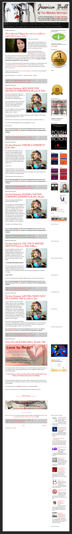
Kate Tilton (11, 188)
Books (17, 23)
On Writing (24, 335)
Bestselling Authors (12, 422)
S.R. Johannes (20, 375)
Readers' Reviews (34, 23)
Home (5, 23)
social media (15, 188)
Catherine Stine (11, 335)
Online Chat (22, 422)
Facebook (19, 64)
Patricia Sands (30, 374)
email (13, 67)
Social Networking (21, 188)
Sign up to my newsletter (10, 415)
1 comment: (29, 235)
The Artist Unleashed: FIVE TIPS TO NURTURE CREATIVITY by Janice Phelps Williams (24, 244)
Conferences (11, 237)
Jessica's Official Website (21, 26)
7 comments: (29, 333)
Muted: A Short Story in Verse (27, 417)
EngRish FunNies (61, 458)
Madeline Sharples (16, 237)
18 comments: (29, 80)
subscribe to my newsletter (11, 66)
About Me (11, 23)
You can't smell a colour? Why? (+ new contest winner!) (62, 469)
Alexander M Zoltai (12, 138)
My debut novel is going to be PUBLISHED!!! (61, 502)
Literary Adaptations (18, 335)
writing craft (32, 138)
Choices (20, 209)
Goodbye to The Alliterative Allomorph (16, 82)
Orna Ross (23, 374)
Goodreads (18, 422)
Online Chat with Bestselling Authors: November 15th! (25, 342)
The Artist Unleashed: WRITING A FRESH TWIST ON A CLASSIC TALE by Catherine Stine (25, 297)
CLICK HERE (54, 46)
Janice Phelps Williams (17, 289)
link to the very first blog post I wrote (25, 70)
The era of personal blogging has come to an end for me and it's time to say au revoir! (25, 34)
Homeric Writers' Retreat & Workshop (53, 26)
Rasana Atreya (28, 375)
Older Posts (44, 425)
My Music (43, 23)
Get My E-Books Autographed (53, 23)
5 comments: (29, 288)
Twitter (24, 64)
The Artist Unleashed (9, 26)
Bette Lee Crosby (15, 374)
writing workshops (31, 237)
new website (18, 57)
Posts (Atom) (13, 427)
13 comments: (29, 137)
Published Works (24, 23)
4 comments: (29, 186)
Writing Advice (26, 138)
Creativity (10, 289)
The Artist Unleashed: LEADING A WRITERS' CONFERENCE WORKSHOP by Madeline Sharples (24, 195)
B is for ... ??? (60, 480)
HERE (17, 130)
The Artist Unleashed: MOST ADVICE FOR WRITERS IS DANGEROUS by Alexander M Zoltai (25, 89)
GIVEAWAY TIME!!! (62, 417)
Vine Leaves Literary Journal (36, 26)
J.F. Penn (8, 374)
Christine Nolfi (39, 374)
